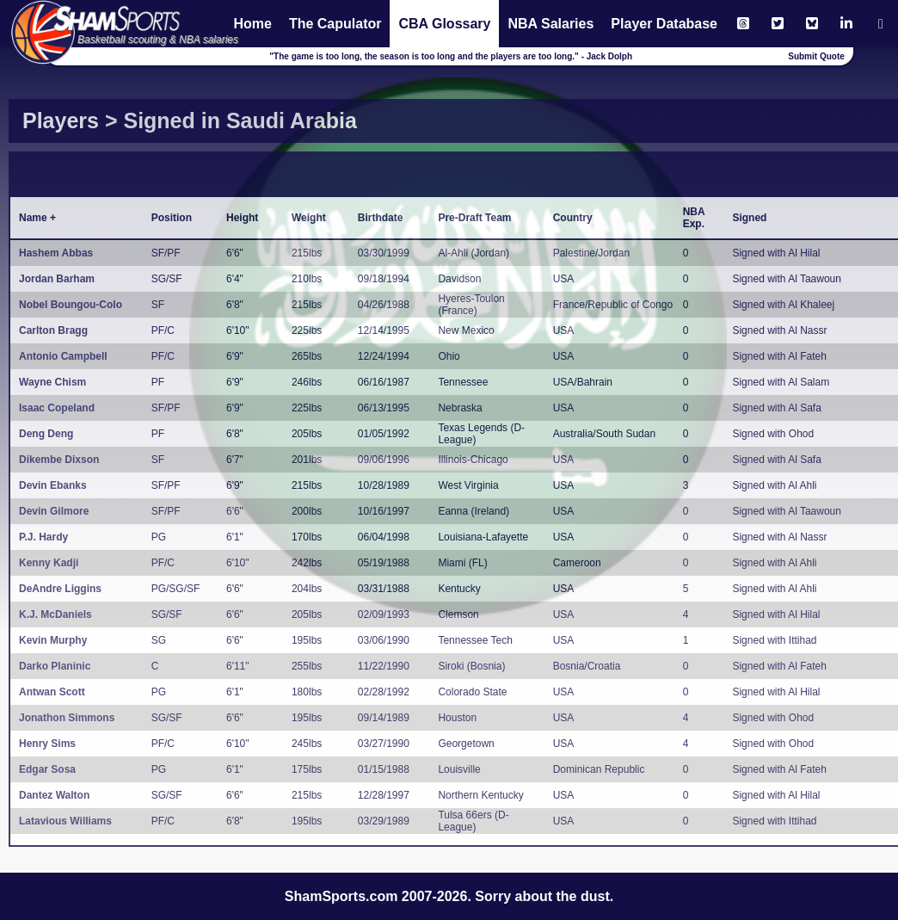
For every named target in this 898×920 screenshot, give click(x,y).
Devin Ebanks (53, 485)
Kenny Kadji (48, 563)
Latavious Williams (65, 821)
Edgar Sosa (47, 769)
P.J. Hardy (43, 537)
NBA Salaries (550, 23)
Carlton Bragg (53, 330)
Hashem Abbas (56, 253)
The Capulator (335, 23)
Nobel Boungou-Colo (70, 305)
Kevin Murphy (53, 640)
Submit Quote (816, 56)
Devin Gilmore (54, 511)
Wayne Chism (52, 382)
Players (60, 120)
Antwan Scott (52, 692)
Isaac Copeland (57, 408)
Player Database (664, 23)
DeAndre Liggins (60, 589)
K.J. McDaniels (55, 614)
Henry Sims (47, 744)
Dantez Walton (54, 795)
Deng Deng (46, 434)
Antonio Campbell (63, 356)
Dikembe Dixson (59, 460)
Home (252, 23)
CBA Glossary (444, 23)
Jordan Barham (57, 279)
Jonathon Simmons (66, 718)
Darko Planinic (54, 666)
